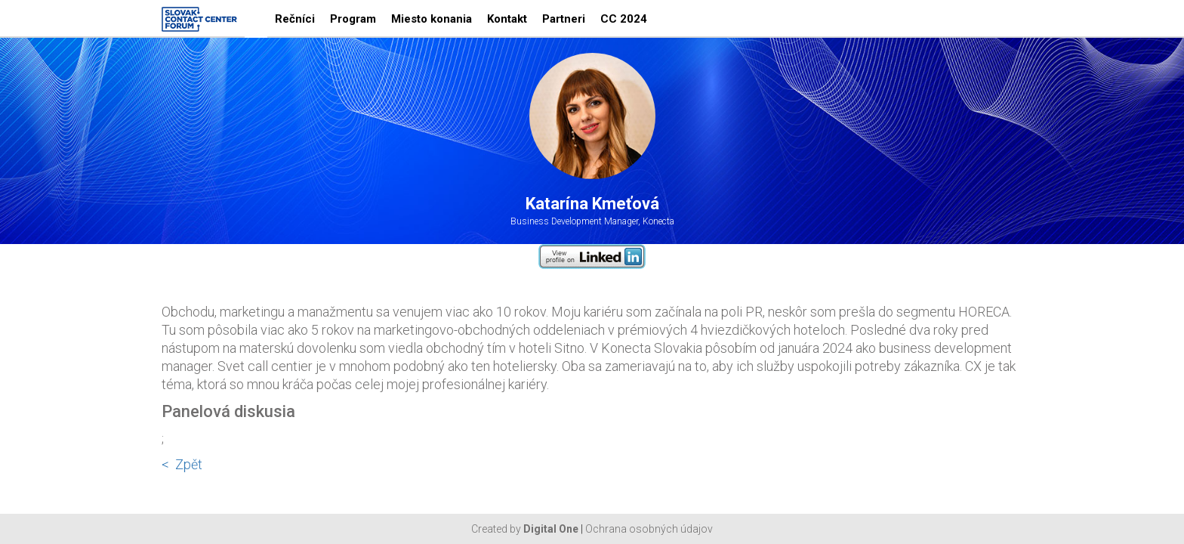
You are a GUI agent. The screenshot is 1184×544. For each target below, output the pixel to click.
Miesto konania (431, 19)
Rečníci (295, 19)
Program (353, 19)
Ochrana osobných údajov (649, 529)
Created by (524, 529)
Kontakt (507, 19)
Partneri (563, 19)
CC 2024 (623, 19)
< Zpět (182, 464)
